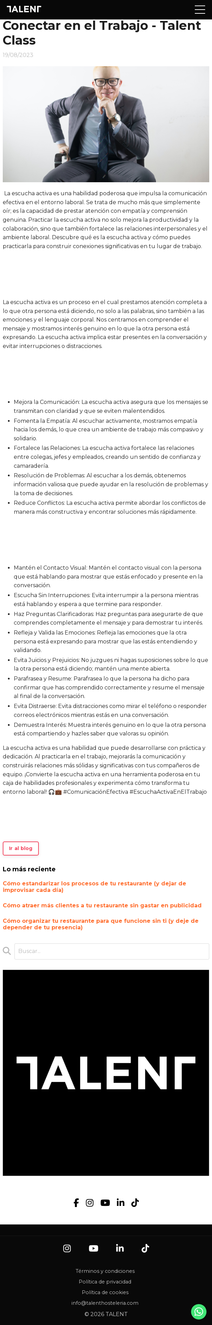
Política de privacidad (105, 1282)
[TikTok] (135, 1203)
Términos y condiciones (105, 1271)
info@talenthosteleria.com (104, 1303)
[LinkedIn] (120, 1203)
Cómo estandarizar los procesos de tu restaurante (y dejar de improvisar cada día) (94, 886)
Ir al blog (21, 848)
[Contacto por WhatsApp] (199, 1314)
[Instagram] (89, 1203)
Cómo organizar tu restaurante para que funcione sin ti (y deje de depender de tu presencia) (101, 924)
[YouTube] (105, 1203)
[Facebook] (76, 1203)
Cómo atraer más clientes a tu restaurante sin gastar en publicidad (102, 905)
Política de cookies (105, 1292)
